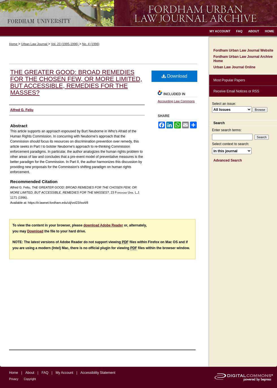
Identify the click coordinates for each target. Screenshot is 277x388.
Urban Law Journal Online (234, 67)
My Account (64, 373)
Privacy (13, 379)
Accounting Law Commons (176, 101)
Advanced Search (227, 160)
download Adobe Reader (103, 225)
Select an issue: (224, 104)
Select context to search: (230, 144)
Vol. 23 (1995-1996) (65, 44)
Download (174, 76)
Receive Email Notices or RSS (236, 91)
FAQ (45, 373)
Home (13, 44)
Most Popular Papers (229, 80)
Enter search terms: (227, 130)
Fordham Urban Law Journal (138, 13)
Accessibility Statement (98, 373)
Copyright (30, 379)
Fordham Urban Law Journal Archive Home (243, 59)
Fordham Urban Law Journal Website (243, 50)
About (29, 373)
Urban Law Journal (34, 44)
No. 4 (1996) (90, 44)
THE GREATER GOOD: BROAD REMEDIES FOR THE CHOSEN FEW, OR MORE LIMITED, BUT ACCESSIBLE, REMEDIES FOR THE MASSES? (76, 82)
